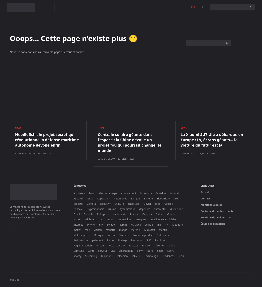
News (18, 128)
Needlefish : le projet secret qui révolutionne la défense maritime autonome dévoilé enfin (47, 140)
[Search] (251, 7)
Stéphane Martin (25, 153)
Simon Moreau (106, 159)
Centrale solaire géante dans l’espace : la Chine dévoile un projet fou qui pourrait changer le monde (130, 142)
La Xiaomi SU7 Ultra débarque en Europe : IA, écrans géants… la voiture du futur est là (212, 140)
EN (193, 7)
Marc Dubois (188, 153)
